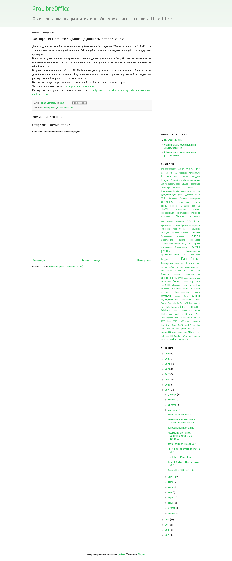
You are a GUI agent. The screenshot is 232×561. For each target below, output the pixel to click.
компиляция (181, 209)
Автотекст (183, 173)
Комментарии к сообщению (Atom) (66, 266)
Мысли (180, 216)
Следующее (39, 260)
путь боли (195, 255)
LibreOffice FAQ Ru (173, 140)
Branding (175, 307)
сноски (180, 267)
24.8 (179, 169)
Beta (168, 307)
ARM (177, 303)
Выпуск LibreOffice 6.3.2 (179, 414)
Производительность (171, 254)
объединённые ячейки (171, 233)
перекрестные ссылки (170, 244)
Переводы (195, 239)
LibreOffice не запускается (189, 321)
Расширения (63, 107)
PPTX (198, 329)
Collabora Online (179, 310)
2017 (167, 524)
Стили (176, 281)
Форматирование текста (187, 292)
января (172, 513)
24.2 (174, 169)
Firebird (164, 314)
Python (164, 332)
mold (173, 329)
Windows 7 (165, 340)
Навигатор (195, 216)
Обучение (196, 229)
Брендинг (195, 176)
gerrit (171, 314)
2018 (167, 519)
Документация (168, 194)
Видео (185, 183)
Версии (179, 184)
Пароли (182, 240)
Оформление (167, 239)
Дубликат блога (192, 195)
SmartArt (196, 332)
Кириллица (185, 206)
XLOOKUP (182, 339)
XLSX (189, 340)
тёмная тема (188, 285)
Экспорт (196, 299)
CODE (191, 307)
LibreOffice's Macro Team (180, 457)
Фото (186, 296)
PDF (189, 328)
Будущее (165, 180)
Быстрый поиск (177, 180)
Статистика (166, 281)
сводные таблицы (168, 267)
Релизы (190, 263)
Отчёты (195, 236)
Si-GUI (180, 332)
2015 (167, 535)
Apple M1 (171, 303)
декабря (172, 394)
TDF (171, 335)
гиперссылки (188, 188)
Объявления (186, 233)
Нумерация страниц (190, 225)
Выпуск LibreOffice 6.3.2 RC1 (181, 427)
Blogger (141, 554)
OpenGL (183, 328)
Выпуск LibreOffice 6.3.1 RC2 (181, 470)
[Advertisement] (91, 230)
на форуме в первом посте (79, 86)
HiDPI (163, 318)
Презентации (181, 247)
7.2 (198, 169)
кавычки (174, 206)
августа (172, 476)
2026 (167, 353)
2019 (167, 390)
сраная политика (192, 278)
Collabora (165, 310)
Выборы (176, 188)
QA (169, 332)
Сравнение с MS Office (172, 277)
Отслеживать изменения (173, 236)
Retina (174, 332)
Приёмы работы (48, 107)
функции (195, 295)
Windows (178, 336)
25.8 (188, 169)
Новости (193, 220)
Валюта (164, 184)
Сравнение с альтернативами (186, 274)
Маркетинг (165, 217)
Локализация (183, 213)
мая (170, 492)
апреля (172, 497)
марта (171, 502)
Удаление (165, 289)
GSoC (197, 314)
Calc (71, 107)
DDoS (191, 310)
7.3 (162, 173)
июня (171, 487)
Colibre (197, 307)
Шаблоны (186, 299)
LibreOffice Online (169, 325)
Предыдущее (144, 260)
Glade (177, 314)
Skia (190, 332)
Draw (197, 310)
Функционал (167, 299)
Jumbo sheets (180, 317)
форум (177, 296)
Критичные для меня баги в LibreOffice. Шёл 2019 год (181, 421)
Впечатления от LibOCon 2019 (182, 443)
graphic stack (187, 314)
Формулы (166, 295)
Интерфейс (167, 202)
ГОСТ (198, 188)
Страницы (185, 281)
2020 (168, 384)
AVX (186, 303)
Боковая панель (181, 177)
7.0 (192, 169)
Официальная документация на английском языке (180, 146)
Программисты (193, 251)
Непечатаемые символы (172, 221)
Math (187, 325)
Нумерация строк (169, 229)
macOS (181, 324)
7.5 (171, 173)
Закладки (173, 198)
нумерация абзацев (170, 225)
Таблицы (165, 284)
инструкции (195, 198)
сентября (173, 410)
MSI (177, 328)
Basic (163, 307)
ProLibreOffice (51, 9)
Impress (169, 317)
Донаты (180, 195)
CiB (187, 307)
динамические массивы (190, 191)
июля (171, 481)
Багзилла (166, 176)
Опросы (196, 232)
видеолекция (194, 184)
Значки (183, 198)
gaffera (121, 554)
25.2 (184, 169)
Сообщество (181, 270)
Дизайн (176, 191)
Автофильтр (194, 173)
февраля (172, 507)
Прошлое (187, 255)
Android (164, 303)
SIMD (186, 332)
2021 (162, 169)
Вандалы (171, 184)
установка (165, 292)
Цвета (177, 299)
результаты (179, 263)
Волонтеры (165, 188)
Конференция (167, 213)
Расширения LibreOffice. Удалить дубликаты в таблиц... (180, 435)
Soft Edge (165, 336)
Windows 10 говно (191, 336)
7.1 (195, 169)
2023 (167, 369)
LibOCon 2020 (171, 321)
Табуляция (176, 285)
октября (172, 405)
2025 (171, 169)
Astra (182, 303)
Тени (198, 285)
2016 (167, 529)
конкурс (196, 209)
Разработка (190, 258)
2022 (167, 169)
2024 (168, 364)
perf (193, 329)
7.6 (175, 173)
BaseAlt (197, 303)
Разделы (165, 259)
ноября (172, 399)
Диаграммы (166, 191)
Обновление (184, 229)
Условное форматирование (186, 288)
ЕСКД (163, 198)
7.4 (166, 173)
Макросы (195, 213)
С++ (198, 263)
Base (191, 303)
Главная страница (91, 260)
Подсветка (186, 244)
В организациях (192, 180)
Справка (165, 274)
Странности (195, 281)
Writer (173, 339)
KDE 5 (189, 318)
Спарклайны (195, 271)
